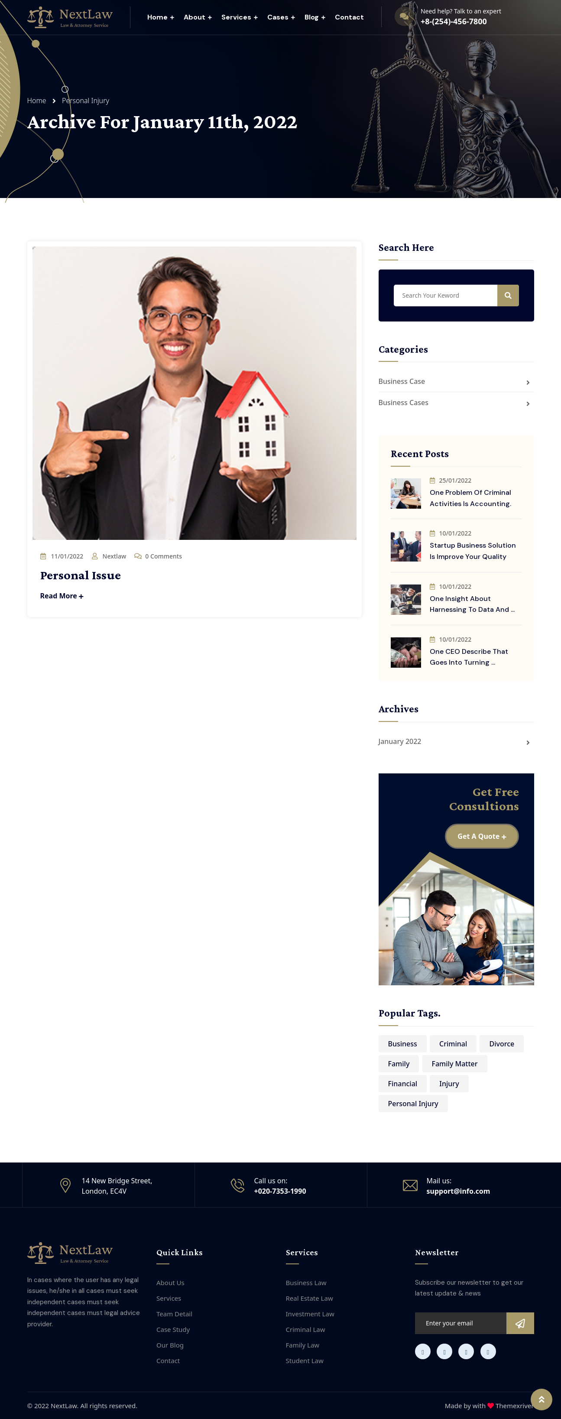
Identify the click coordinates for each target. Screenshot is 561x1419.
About (194, 17)
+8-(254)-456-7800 (454, 21)
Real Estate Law (309, 1298)
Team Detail (174, 1313)
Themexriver (515, 1405)
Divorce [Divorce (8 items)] (501, 1044)
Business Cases (404, 402)
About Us (170, 1282)
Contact (349, 17)
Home (157, 17)
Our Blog (170, 1345)
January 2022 (400, 741)
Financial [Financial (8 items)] (403, 1083)
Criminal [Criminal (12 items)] (453, 1044)
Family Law (303, 1345)
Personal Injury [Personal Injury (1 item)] (413, 1103)
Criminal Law (305, 1329)
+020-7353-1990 (280, 1191)
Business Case (402, 381)
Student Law (305, 1360)
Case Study (173, 1329)
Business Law (306, 1282)
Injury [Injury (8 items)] (449, 1083)
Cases (278, 17)
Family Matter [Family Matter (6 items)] (455, 1063)
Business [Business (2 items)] (402, 1044)
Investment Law (310, 1313)
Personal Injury (85, 100)
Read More (62, 596)
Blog (312, 17)
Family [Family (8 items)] (399, 1063)
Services (236, 17)
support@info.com (458, 1191)
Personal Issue (80, 575)
